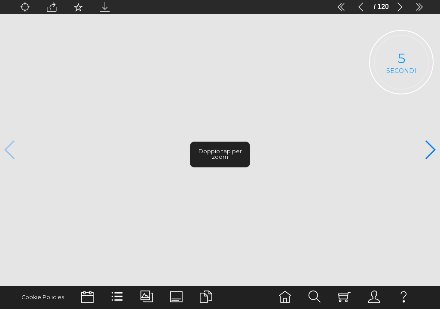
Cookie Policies (40, 297)
